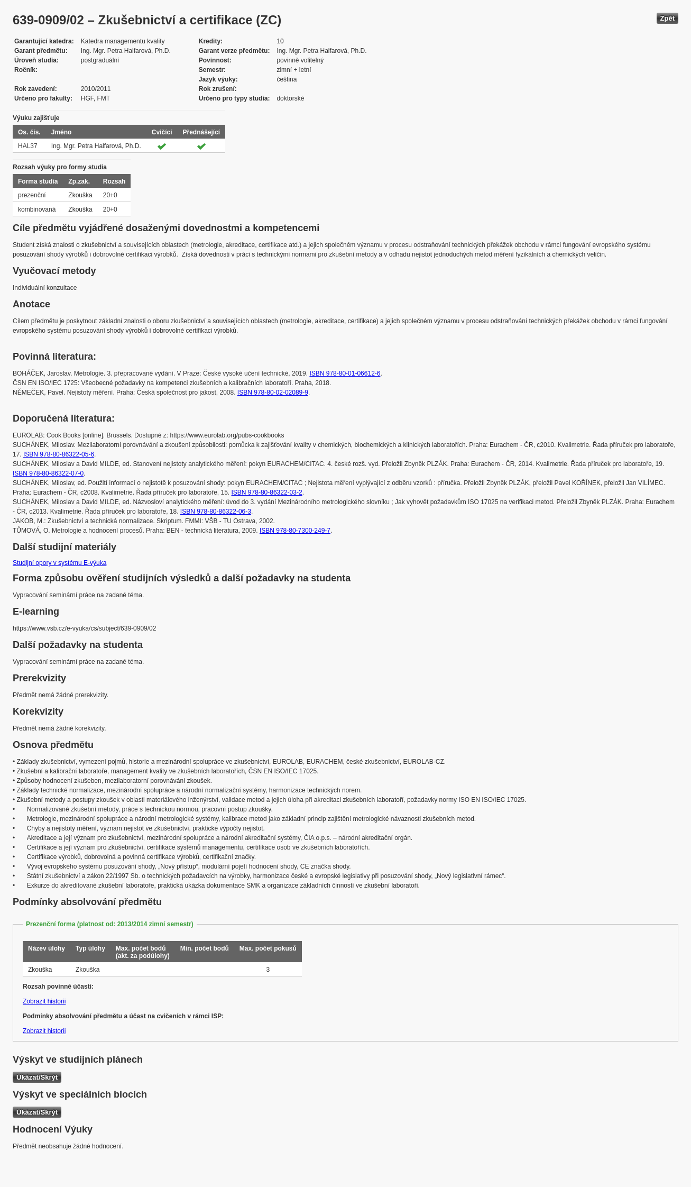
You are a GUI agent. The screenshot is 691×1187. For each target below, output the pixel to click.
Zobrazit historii (44, 1001)
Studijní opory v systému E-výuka (59, 563)
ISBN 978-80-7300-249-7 (295, 530)
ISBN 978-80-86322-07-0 (48, 473)
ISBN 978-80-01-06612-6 (344, 373)
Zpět (667, 18)
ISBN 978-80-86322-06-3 (215, 511)
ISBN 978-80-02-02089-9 (272, 392)
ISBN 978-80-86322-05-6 (58, 454)
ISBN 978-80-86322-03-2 (267, 492)
